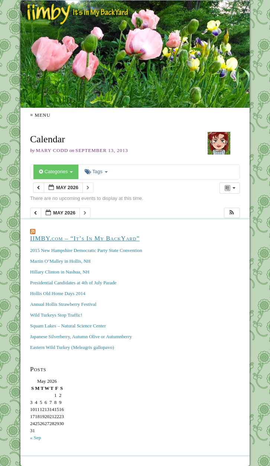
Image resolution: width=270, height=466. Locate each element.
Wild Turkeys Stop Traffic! (56, 315)
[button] (231, 213)
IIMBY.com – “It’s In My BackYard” (85, 238)
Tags (96, 171)
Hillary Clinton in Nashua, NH (60, 272)
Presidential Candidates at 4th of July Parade (73, 282)
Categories (56, 171)
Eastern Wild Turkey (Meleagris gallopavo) (72, 347)
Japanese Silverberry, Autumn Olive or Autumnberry (81, 336)
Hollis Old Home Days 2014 (57, 293)
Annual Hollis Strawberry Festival (63, 304)
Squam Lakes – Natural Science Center (68, 326)
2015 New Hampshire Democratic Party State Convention (86, 250)
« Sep (35, 437)
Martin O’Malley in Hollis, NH (60, 261)
